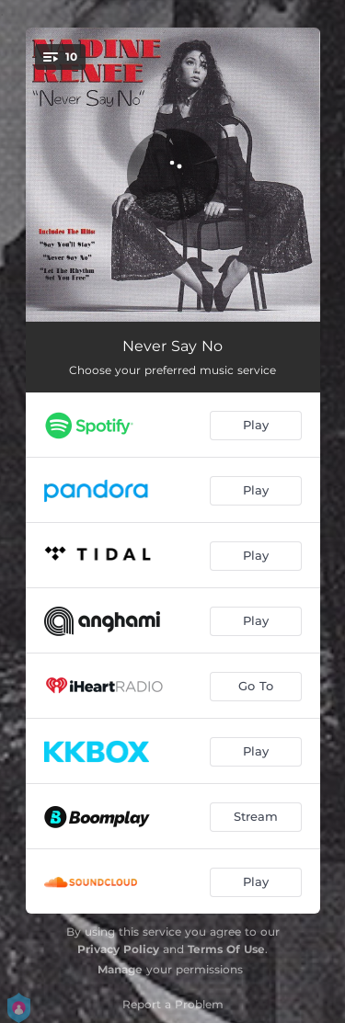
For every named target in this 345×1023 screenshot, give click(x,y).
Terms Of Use (226, 949)
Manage (120, 969)
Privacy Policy (118, 949)
